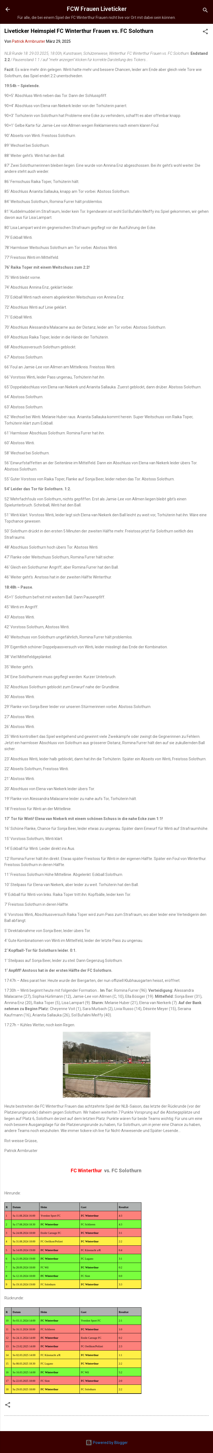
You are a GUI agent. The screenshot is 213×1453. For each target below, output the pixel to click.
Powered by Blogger (107, 1442)
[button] (205, 32)
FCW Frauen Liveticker (97, 8)
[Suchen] (205, 11)
